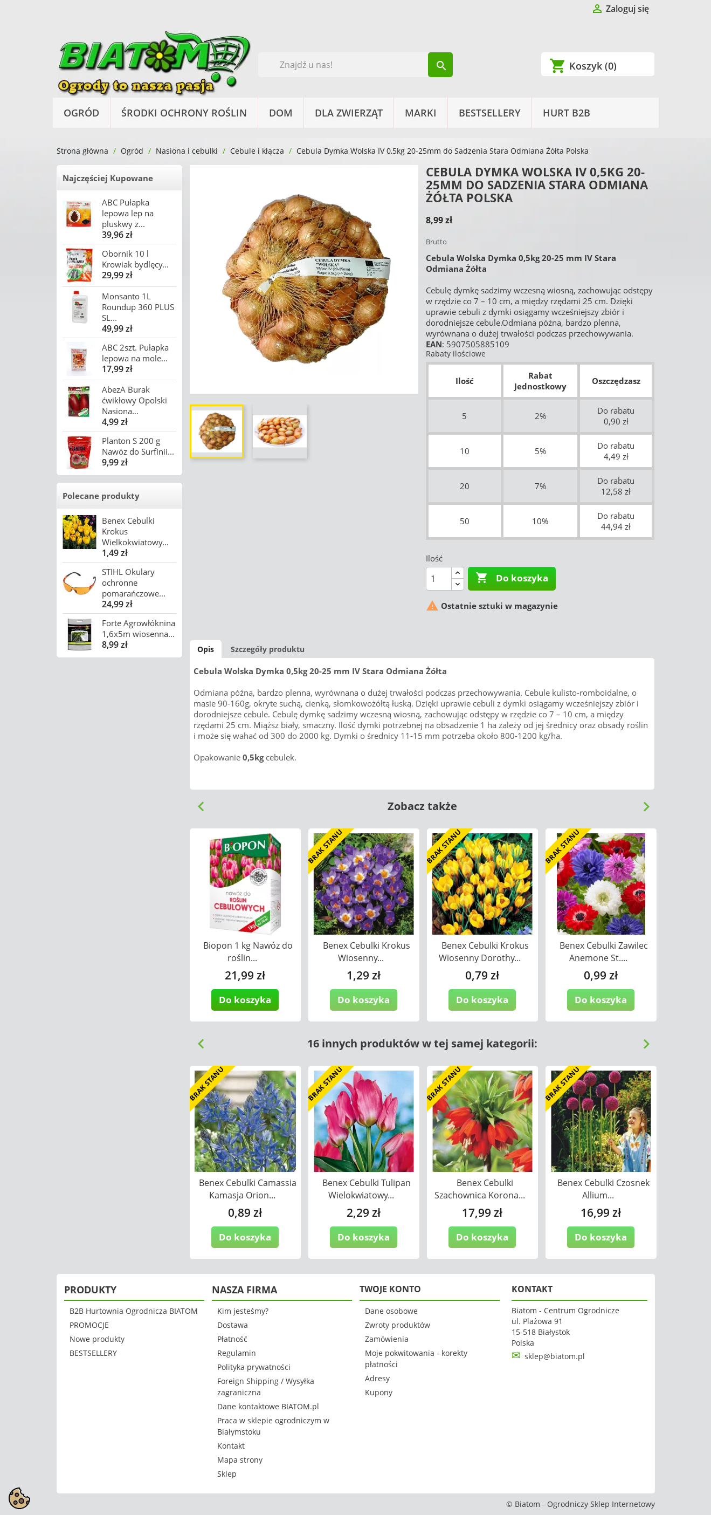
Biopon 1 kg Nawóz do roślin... (248, 952)
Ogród (81, 112)
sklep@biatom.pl (554, 1356)
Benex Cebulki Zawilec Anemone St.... (604, 952)
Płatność (232, 1339)
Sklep (227, 1474)
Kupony (378, 1392)
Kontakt (231, 1446)
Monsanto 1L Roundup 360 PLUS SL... (138, 307)
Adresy (377, 1378)
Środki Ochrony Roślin (184, 112)
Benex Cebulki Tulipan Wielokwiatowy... (366, 1189)
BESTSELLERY (490, 112)
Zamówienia (387, 1339)
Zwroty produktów (397, 1325)
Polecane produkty (101, 495)
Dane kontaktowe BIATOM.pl (268, 1406)
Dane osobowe (391, 1311)
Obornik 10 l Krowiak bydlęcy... (135, 259)
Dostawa (232, 1325)
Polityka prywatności (254, 1367)
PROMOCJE (89, 1325)
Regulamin (236, 1353)
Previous (196, 802)
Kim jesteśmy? (242, 1311)
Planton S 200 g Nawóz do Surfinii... (138, 446)
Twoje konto (390, 1289)
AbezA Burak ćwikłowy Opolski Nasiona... (134, 400)
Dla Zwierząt (349, 112)
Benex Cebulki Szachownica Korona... (479, 1189)
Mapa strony (240, 1460)
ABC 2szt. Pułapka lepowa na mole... (135, 353)
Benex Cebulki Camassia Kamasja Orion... (247, 1189)
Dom (281, 112)
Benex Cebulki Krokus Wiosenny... (366, 952)
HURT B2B (566, 112)
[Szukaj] (355, 64)
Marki (421, 112)
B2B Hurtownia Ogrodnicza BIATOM (134, 1311)
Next (642, 802)
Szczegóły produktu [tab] (268, 649)
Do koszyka (511, 578)
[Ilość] (439, 579)
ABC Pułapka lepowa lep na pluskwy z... (128, 213)
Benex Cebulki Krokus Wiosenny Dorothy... (484, 952)
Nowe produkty (97, 1339)
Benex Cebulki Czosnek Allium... (603, 1189)
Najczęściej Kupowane (108, 178)
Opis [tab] (205, 649)
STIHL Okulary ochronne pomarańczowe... (133, 582)
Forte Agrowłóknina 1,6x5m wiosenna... (138, 628)
